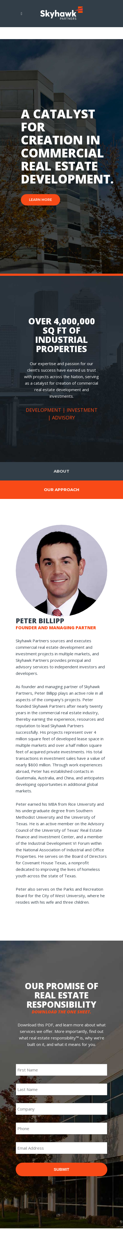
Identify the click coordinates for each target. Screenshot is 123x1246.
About (61, 471)
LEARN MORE (40, 200)
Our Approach (61, 489)
